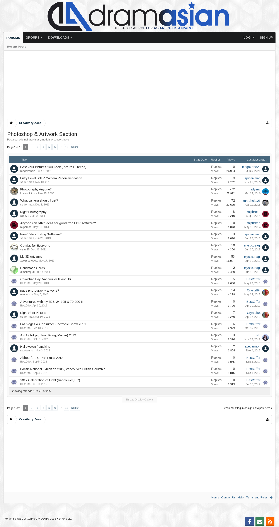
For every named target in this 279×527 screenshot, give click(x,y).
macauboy (26, 294)
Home (215, 497)
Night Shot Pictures (33, 313)
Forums (13, 37)
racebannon (27, 350)
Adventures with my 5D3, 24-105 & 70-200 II (51, 301)
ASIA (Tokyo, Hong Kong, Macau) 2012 (48, 335)
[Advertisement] (138, 84)
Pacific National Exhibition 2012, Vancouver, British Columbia (62, 369)
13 (66, 147)
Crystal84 (253, 290)
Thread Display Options (139, 399)
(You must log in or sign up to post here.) (248, 408)
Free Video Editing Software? (41, 234)
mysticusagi (252, 245)
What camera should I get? (39, 200)
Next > (75, 147)
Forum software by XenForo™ (38, 518)
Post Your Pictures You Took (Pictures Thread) (53, 167)
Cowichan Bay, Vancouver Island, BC (46, 279)
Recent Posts (16, 46)
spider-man (27, 182)
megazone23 (28, 171)
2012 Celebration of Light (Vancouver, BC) (50, 380)
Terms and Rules (257, 497)
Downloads (58, 37)
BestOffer (25, 283)
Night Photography (33, 212)
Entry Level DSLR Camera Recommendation (51, 178)
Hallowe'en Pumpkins (35, 346)
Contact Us (228, 497)
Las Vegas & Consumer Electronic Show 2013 (53, 324)
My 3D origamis (31, 256)
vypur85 (25, 249)
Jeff (257, 335)
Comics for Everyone (35, 245)
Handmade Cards (32, 268)
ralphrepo (253, 212)
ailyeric (255, 189)
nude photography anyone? (39, 290)
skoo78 (24, 215)
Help (241, 497)
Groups (32, 37)
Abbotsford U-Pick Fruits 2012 (41, 357)
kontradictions (28, 193)
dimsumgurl (27, 272)
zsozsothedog (28, 260)
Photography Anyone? (36, 189)
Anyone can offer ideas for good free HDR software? (58, 223)
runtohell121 (251, 200)
